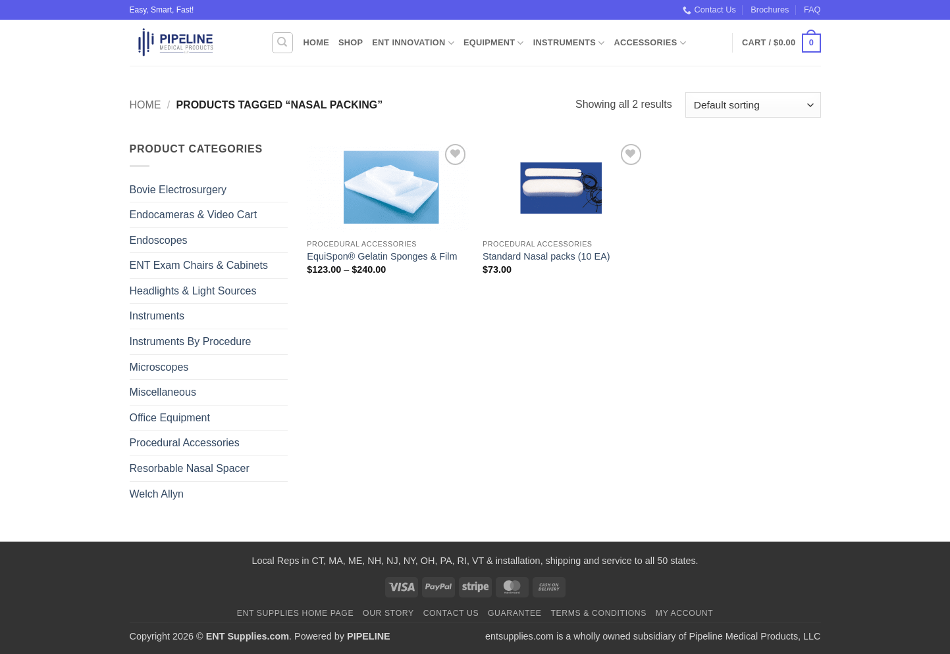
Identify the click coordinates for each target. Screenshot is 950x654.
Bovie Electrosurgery (178, 189)
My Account (684, 613)
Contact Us (709, 10)
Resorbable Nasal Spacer (190, 468)
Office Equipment (170, 417)
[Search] (282, 42)
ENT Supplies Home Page (295, 613)
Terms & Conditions (598, 613)
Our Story (388, 613)
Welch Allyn (157, 494)
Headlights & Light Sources (193, 290)
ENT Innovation (413, 43)
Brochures (770, 9)
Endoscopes (159, 240)
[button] (781, 43)
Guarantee (515, 613)
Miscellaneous (163, 392)
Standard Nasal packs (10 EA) (546, 256)
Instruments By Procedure (190, 341)
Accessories (649, 43)
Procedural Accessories (185, 442)
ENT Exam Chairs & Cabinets (199, 265)
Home (316, 42)
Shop (350, 42)
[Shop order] (752, 105)
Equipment (493, 43)
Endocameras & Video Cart (193, 214)
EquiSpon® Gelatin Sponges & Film (382, 256)
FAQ (812, 9)
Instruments (569, 43)
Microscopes (159, 367)
